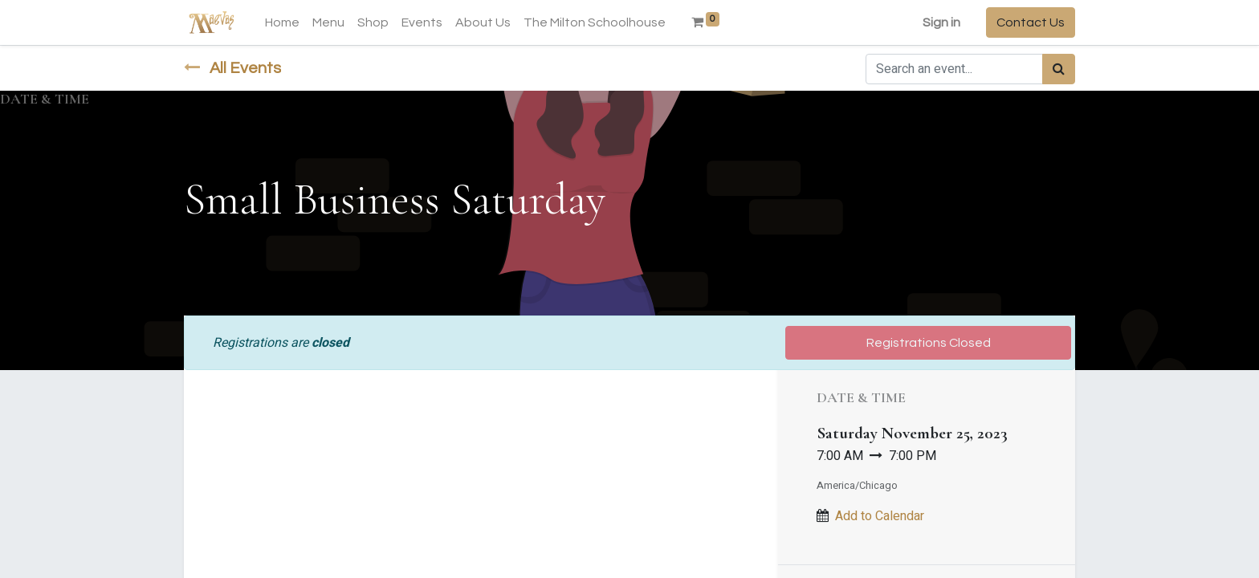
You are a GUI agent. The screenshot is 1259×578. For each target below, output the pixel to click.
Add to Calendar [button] (879, 516)
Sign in (941, 22)
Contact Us (1030, 22)
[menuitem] (282, 22)
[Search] (1058, 69)
